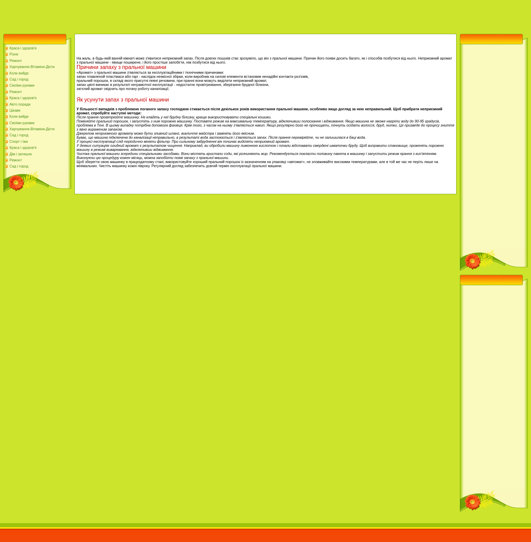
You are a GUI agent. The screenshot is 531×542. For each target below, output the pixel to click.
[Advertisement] (123, 15)
